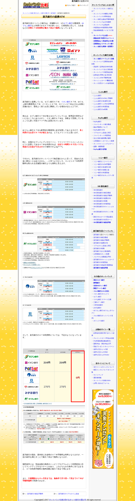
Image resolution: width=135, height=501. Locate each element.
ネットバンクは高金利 (101, 25)
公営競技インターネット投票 (103, 141)
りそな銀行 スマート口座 (102, 299)
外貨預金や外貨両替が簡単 (102, 27)
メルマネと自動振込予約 (102, 257)
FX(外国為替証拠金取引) (102, 341)
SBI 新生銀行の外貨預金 (102, 204)
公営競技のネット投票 (101, 254)
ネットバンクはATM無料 (102, 22)
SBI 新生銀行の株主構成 (102, 193)
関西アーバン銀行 (99, 288)
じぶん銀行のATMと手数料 (103, 98)
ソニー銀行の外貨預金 (101, 172)
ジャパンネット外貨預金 (102, 135)
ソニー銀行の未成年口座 (102, 167)
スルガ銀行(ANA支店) (101, 291)
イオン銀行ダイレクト (101, 294)
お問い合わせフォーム (101, 383)
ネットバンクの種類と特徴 (102, 14)
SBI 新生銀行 (98, 190)
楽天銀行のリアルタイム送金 (68, 494)
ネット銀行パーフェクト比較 (103, 59)
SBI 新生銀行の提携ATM (102, 198)
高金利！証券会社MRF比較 (103, 67)
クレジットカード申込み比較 (103, 338)
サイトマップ (98, 375)
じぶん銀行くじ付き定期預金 (103, 104)
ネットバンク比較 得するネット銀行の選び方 (36, 13)
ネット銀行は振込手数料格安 (103, 19)
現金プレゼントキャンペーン (103, 346)
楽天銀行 (53, 13)
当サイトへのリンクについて (103, 367)
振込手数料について (100, 127)
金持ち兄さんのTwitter (101, 355)
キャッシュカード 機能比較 (103, 80)
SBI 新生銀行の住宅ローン (102, 220)
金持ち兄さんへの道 (100, 349)
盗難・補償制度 (99, 146)
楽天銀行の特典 (99, 248)
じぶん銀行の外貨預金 (101, 106)
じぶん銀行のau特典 (100, 109)
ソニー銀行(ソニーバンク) (102, 161)
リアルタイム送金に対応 (102, 133)
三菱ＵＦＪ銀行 (99, 302)
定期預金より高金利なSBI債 (103, 41)
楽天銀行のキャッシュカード (103, 259)
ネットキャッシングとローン (103, 144)
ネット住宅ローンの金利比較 (103, 83)
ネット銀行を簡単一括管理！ (103, 46)
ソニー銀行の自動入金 (101, 170)
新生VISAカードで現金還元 (103, 217)
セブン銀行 (68, 23)
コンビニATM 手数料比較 (102, 78)
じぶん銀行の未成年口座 (102, 101)
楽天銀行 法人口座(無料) (102, 251)
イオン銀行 (66, 102)
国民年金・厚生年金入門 (102, 344)
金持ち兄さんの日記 (100, 352)
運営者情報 (97, 378)
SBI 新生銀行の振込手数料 (102, 195)
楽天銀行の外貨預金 (100, 262)
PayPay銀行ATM (99, 130)
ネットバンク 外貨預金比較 (103, 72)
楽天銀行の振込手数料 (35, 494)
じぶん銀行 (97, 95)
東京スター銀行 (99, 280)
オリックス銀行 (99, 321)
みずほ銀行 (97, 308)
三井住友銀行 (98, 305)
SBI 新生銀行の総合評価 (102, 222)
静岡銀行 (96, 283)
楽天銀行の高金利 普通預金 (103, 265)
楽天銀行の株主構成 (100, 237)
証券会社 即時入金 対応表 (102, 75)
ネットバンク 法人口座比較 (103, 69)
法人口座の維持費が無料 (102, 138)
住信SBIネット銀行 (100, 286)
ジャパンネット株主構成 (102, 124)
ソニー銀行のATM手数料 (102, 164)
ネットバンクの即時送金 (102, 16)
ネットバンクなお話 (100, 35)
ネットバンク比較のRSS (101, 380)
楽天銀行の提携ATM (100, 243)
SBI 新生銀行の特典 (100, 201)
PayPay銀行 (97, 122)
